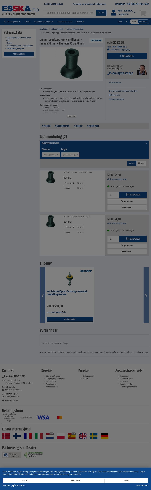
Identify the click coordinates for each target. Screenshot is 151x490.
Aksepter (76, 480)
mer (126, 480)
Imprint (138, 485)
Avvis (24, 480)
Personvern (145, 485)
